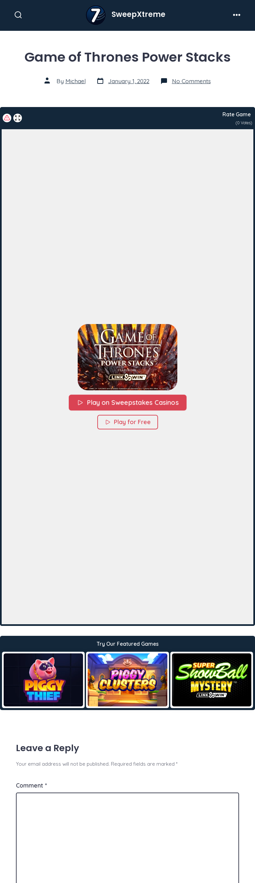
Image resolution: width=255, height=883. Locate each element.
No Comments (191, 80)
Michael (75, 80)
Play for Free (128, 421)
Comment (31, 785)
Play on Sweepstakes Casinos (127, 402)
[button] (127, 357)
